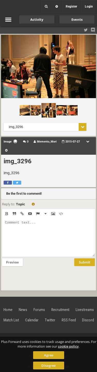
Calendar (32, 320)
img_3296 (18, 161)
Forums (39, 309)
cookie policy (68, 346)
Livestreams (85, 309)
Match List (11, 320)
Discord (88, 320)
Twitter (50, 320)
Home (7, 309)
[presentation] (41, 278)
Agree (48, 355)
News (23, 309)
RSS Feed (69, 320)
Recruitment (60, 309)
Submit (84, 262)
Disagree (48, 365)
